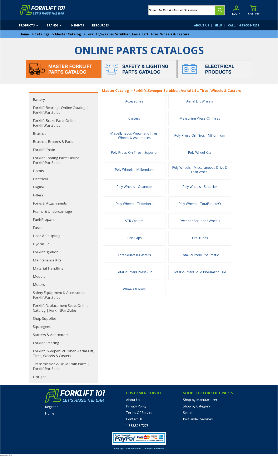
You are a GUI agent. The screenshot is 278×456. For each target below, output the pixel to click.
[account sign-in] (236, 10)
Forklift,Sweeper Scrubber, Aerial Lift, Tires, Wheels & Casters (137, 34)
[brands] (58, 25)
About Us (133, 400)
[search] (219, 10)
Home (24, 34)
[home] (42, 10)
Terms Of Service (139, 413)
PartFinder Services (198, 419)
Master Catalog (68, 34)
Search (188, 413)
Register (51, 407)
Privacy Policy (136, 406)
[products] (32, 25)
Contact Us (134, 419)
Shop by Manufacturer (200, 400)
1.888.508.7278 (137, 426)
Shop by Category (196, 406)
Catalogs (42, 34)
